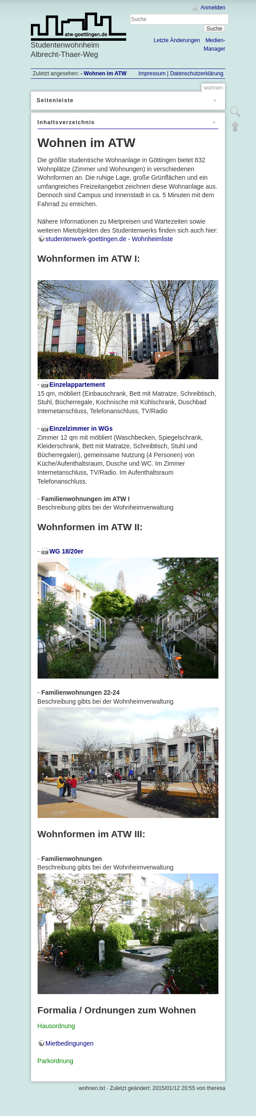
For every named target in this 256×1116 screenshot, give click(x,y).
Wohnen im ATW (105, 73)
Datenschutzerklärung (196, 73)
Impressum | (153, 73)
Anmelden (213, 7)
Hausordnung (56, 1025)
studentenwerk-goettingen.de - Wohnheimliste (109, 238)
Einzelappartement (77, 384)
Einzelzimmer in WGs (81, 428)
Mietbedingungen (70, 1043)
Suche (214, 29)
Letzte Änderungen (177, 40)
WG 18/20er (66, 551)
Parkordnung (55, 1060)
